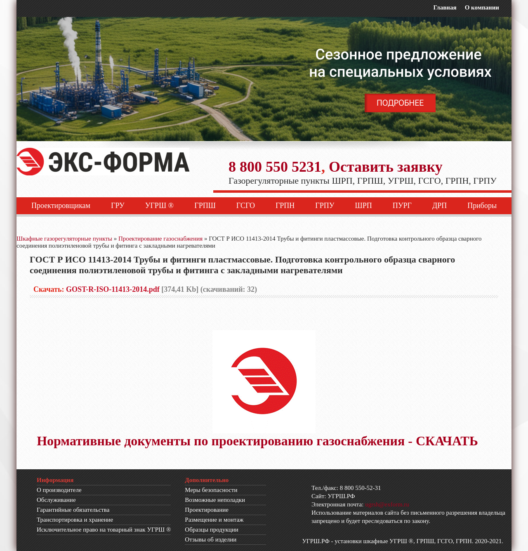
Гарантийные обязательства (73, 509)
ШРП (363, 205)
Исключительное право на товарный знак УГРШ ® (104, 529)
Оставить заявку (386, 166)
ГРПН (285, 205)
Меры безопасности (211, 490)
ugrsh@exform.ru (387, 504)
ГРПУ (324, 205)
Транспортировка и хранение (75, 519)
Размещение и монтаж (214, 519)
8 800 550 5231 (275, 166)
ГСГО (245, 205)
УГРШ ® (159, 205)
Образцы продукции (211, 529)
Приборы (482, 205)
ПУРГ (402, 205)
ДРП (439, 205)
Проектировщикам (60, 205)
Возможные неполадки (215, 500)
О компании (482, 7)
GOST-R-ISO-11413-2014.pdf (113, 289)
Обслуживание (56, 500)
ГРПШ (205, 205)
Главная (444, 7)
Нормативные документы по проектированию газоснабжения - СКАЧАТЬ (257, 440)
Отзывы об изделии (210, 539)
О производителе (59, 490)
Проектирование (207, 509)
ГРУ (118, 205)
